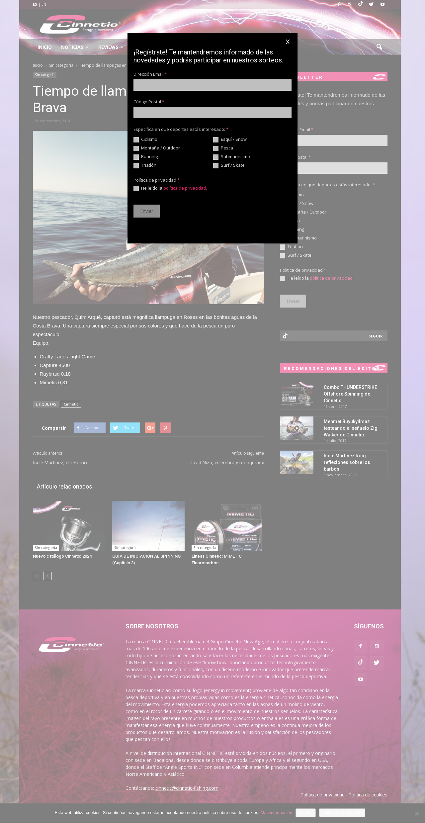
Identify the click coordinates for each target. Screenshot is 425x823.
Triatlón (144, 165)
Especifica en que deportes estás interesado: (180, 129)
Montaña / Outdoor (156, 148)
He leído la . (170, 188)
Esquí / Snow (230, 139)
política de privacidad (184, 188)
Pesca (223, 148)
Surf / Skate (229, 165)
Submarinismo (231, 157)
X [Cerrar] (288, 42)
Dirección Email (150, 74)
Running (145, 157)
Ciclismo (145, 139)
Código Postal (148, 102)
